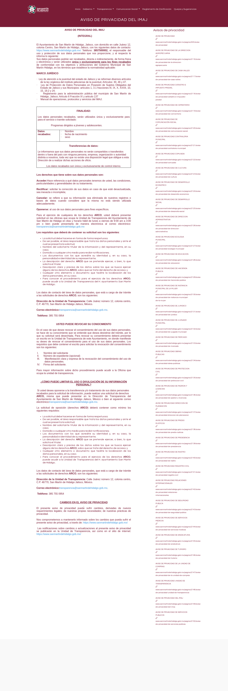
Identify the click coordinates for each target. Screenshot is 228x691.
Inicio (77, 9)
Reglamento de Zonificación (156, 9)
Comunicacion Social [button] (127, 9)
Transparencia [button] (104, 9)
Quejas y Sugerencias (185, 9)
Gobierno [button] (88, 9)
